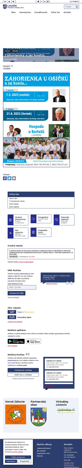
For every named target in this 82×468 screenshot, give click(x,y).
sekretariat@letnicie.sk (71, 438)
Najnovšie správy (52, 255)
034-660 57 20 (69, 436)
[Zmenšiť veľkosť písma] (41, 1)
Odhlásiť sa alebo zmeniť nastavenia (23, 350)
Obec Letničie (74, 460)
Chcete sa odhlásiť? (13, 268)
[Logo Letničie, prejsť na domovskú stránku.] (13, 7)
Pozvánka (7, 40)
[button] (67, 254)
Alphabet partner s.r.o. (72, 458)
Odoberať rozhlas (23, 341)
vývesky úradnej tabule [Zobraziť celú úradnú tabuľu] (25, 233)
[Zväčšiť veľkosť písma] (47, 1)
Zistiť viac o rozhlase (23, 346)
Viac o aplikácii (12, 317)
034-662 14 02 (69, 434)
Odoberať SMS (16, 264)
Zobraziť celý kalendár (15, 293)
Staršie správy (49, 357)
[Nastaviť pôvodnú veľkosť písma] (44, 1)
